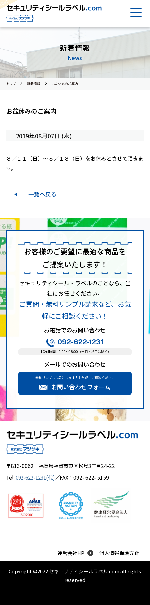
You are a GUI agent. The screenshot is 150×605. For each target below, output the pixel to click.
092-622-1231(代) (37, 477)
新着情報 (33, 83)
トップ (11, 83)
